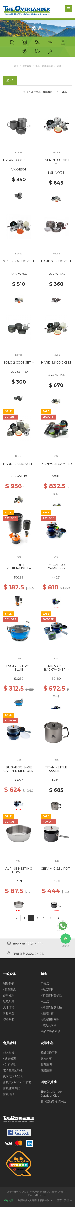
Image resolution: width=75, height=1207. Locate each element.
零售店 (45, 983)
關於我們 (8, 983)
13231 (56, 881)
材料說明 (46, 1064)
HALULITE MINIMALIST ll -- (18, 566)
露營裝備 (26, 66)
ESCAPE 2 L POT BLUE (18, 667)
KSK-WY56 (19, 274)
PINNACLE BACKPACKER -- (56, 667)
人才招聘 (8, 1007)
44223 (18, 780)
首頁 (16, 66)
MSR (56, 759)
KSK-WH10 (18, 476)
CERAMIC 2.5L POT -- (56, 870)
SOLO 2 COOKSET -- (19, 362)
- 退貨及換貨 (48, 1025)
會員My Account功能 (17, 1082)
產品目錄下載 (49, 1052)
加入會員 (8, 1052)
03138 (18, 881)
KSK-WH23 (56, 274)
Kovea (18, 152)
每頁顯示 (47, 91)
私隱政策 (8, 1001)
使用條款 (8, 995)
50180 (56, 679)
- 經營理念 (9, 989)
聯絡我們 (8, 1019)
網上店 (45, 1001)
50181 (56, 476)
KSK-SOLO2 (19, 372)
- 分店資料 (47, 989)
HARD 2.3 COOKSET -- (56, 263)
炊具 (59, 66)
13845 (56, 780)
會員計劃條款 (11, 1088)
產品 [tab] (9, 80)
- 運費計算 (47, 1013)
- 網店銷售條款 (50, 1019)
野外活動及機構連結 (53, 1101)
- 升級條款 (9, 1064)
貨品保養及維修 (50, 1031)
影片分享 (46, 1058)
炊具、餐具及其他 (44, 66)
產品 (64, 91)
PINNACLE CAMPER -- (56, 465)
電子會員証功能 (13, 1070)
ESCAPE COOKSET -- (18, 160)
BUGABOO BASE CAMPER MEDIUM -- (18, 770)
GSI (56, 455)
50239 (18, 577)
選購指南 (46, 1070)
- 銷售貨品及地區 (51, 1007)
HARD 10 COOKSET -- (18, 465)
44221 (56, 577)
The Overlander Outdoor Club (51, 1093)
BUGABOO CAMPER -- (56, 566)
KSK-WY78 (56, 172)
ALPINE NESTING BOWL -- (18, 870)
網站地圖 (8, 1200)
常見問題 (8, 1013)
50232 (18, 679)
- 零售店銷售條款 (51, 995)
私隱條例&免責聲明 (28, 1200)
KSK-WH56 (56, 375)
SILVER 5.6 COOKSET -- (18, 263)
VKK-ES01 (18, 169)
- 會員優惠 (9, 1058)
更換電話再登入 (13, 1076)
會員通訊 (8, 1094)
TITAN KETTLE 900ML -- (56, 769)
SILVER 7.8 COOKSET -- (56, 161)
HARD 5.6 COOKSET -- (56, 364)
